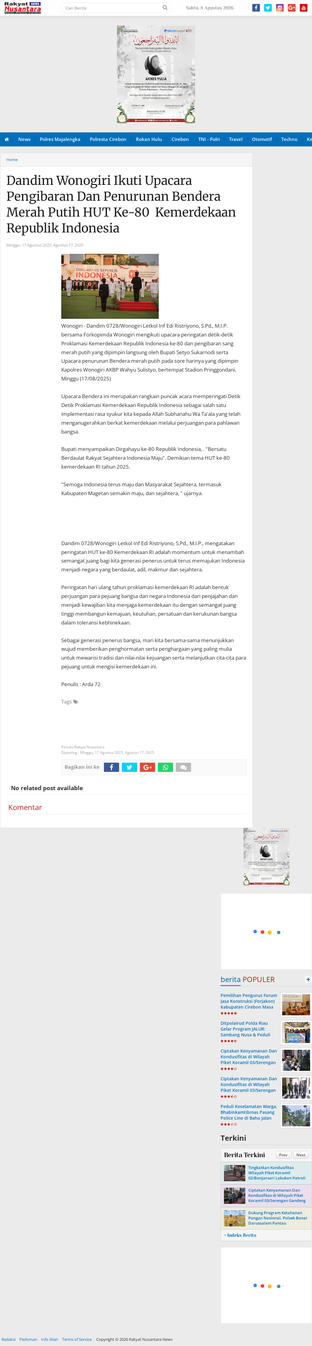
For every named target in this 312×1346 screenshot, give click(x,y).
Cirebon (180, 139)
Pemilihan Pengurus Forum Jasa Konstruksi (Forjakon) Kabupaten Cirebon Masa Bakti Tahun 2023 (249, 1004)
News (24, 139)
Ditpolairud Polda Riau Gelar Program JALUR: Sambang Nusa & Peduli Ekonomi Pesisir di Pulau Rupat (246, 1034)
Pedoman (28, 1339)
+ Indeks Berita (240, 1235)
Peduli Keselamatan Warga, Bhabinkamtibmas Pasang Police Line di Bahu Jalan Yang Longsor (249, 1115)
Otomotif (262, 139)
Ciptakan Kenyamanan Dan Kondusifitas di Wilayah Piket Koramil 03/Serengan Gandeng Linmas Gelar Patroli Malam (277, 1197)
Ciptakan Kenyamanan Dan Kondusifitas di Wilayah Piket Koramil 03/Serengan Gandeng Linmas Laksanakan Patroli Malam (249, 1090)
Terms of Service (77, 1339)
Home (12, 159)
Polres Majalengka (60, 139)
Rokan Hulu (149, 139)
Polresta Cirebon (108, 139)
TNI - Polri (209, 139)
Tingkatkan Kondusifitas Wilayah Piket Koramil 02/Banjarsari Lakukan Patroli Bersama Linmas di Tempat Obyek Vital (277, 1178)
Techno (289, 139)
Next (300, 1154)
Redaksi (9, 1339)
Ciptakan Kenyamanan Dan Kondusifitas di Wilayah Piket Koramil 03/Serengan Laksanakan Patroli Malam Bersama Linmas (249, 1062)
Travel (236, 139)
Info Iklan (49, 1339)
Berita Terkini (244, 1155)
